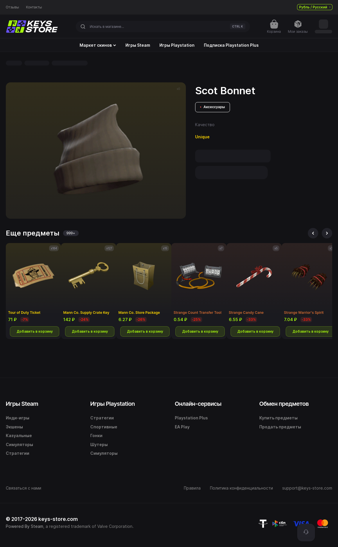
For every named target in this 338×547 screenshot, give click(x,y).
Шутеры (99, 444)
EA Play (182, 426)
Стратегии (17, 453)
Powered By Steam (24, 526)
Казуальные (19, 435)
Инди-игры (17, 417)
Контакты (34, 7)
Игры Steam (137, 45)
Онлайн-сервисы (198, 403)
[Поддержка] (306, 532)
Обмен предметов (284, 403)
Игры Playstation (177, 45)
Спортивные (103, 426)
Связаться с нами (23, 488)
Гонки (96, 435)
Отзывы (12, 7)
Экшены (14, 426)
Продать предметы (280, 426)
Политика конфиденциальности (241, 488)
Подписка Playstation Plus (231, 45)
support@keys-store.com (307, 488)
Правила (192, 488)
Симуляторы (19, 444)
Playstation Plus (191, 417)
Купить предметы (278, 417)
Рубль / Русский (314, 7)
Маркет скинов (98, 45)
